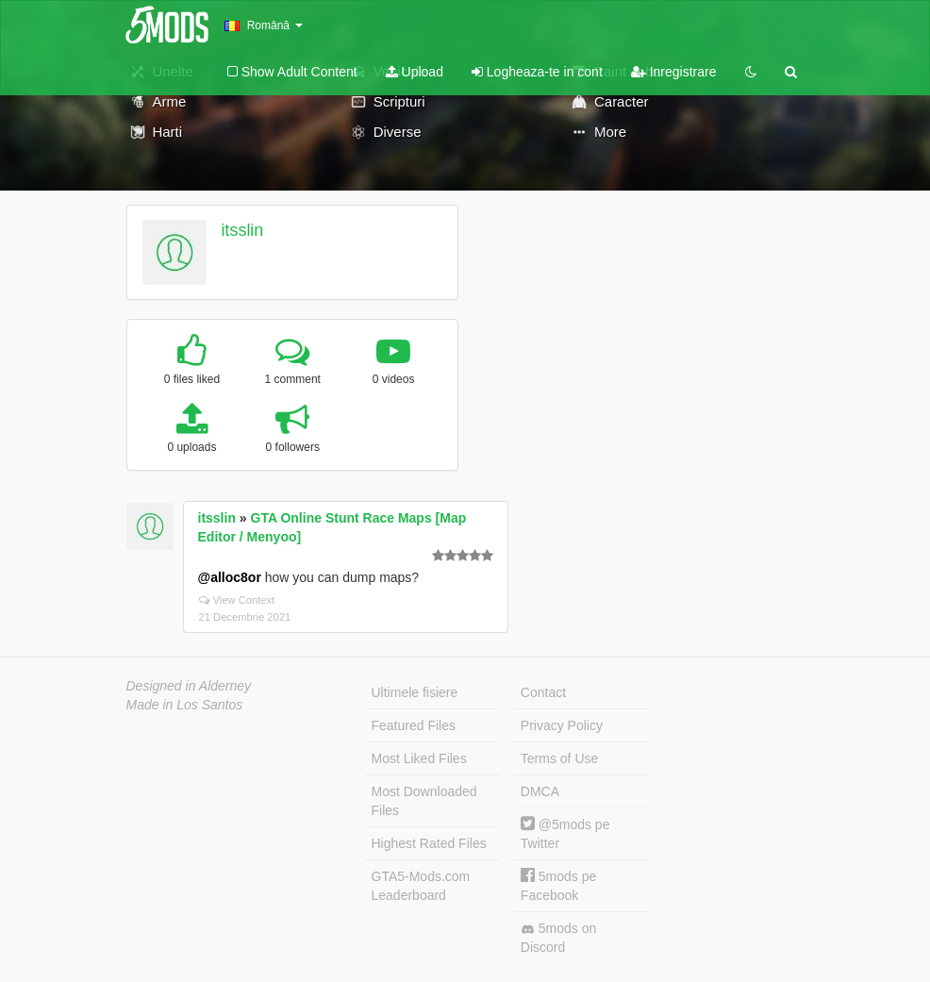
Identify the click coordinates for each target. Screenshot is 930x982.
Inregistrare (674, 71)
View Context (237, 600)
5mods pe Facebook (558, 885)
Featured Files (414, 725)
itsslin (242, 230)
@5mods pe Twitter (565, 833)
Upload (414, 71)
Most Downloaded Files (424, 801)
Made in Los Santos (184, 704)
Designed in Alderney (189, 685)
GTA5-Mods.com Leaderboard (421, 886)
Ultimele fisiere (415, 692)
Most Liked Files (419, 758)
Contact (543, 692)
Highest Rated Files (429, 843)
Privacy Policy (562, 725)
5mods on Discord (558, 938)
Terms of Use (559, 758)
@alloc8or (229, 577)
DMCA (540, 791)
